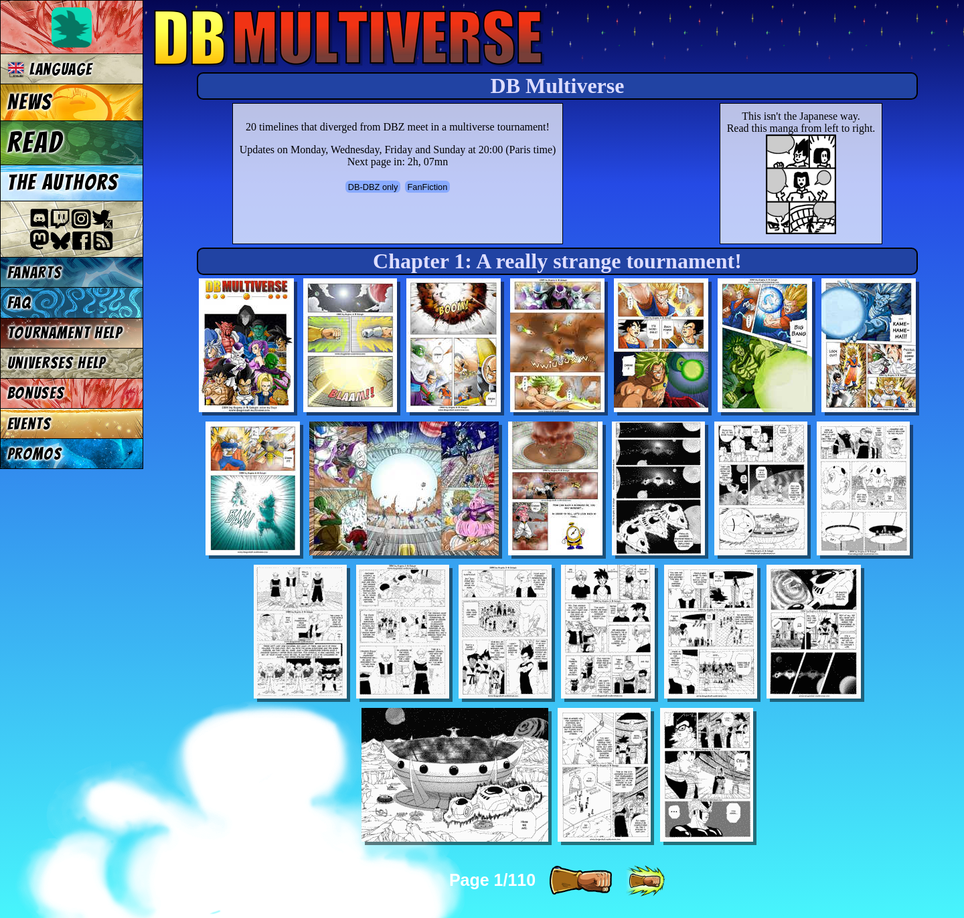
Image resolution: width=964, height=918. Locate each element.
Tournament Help (65, 333)
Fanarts (34, 272)
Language (49, 69)
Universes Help (56, 363)
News (29, 102)
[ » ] (580, 881)
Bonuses (36, 393)
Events (29, 424)
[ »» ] (645, 881)
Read (35, 142)
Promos (34, 454)
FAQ (19, 302)
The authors (62, 182)
